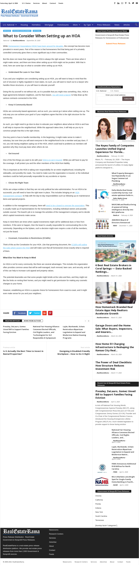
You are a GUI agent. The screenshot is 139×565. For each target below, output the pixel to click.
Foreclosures (63, 24)
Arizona (98, 496)
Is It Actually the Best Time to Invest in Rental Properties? (23, 352)
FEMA (115, 472)
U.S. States (26, 3)
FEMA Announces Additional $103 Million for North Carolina (124, 466)
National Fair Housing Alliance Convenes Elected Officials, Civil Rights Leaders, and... (123, 434)
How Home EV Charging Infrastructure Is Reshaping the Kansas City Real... (114, 347)
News (116, 24)
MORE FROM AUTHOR (32, 321)
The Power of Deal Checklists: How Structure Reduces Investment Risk (113, 365)
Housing (24, 24)
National (37, 31)
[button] (135, 25)
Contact (53, 3)
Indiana (98, 508)
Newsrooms (54, 530)
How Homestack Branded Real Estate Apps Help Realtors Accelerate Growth (114, 310)
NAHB (115, 485)
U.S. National (10, 24)
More (76, 24)
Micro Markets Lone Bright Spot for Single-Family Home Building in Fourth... (123, 479)
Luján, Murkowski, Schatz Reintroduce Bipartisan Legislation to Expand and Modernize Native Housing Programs (74, 332)
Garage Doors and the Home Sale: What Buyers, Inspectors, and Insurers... (113, 329)
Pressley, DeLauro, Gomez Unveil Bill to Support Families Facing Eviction (16, 329)
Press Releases (103, 24)
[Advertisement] (89, 13)
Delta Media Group (120, 198)
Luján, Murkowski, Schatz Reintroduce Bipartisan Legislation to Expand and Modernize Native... (123, 451)
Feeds (61, 3)
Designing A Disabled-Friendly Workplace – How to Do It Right (73, 352)
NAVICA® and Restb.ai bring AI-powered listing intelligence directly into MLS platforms (124, 208)
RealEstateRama (19, 40)
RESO (115, 226)
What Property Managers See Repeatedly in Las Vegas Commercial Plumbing (122, 177)
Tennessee (99, 520)
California (99, 500)
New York (99, 512)
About (44, 3)
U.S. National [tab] (101, 91)
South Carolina (101, 516)
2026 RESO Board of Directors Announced (121, 221)
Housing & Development (21, 31)
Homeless (36, 24)
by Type (88, 24)
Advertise (52, 542)
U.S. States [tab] (114, 91)
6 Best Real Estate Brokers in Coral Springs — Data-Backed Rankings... (113, 268)
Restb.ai (116, 215)
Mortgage (49, 24)
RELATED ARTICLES (12, 321)
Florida (98, 504)
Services (36, 3)
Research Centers (56, 534)
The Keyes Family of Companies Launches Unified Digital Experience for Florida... (114, 149)
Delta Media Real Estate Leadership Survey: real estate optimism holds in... (123, 192)
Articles (127, 24)
